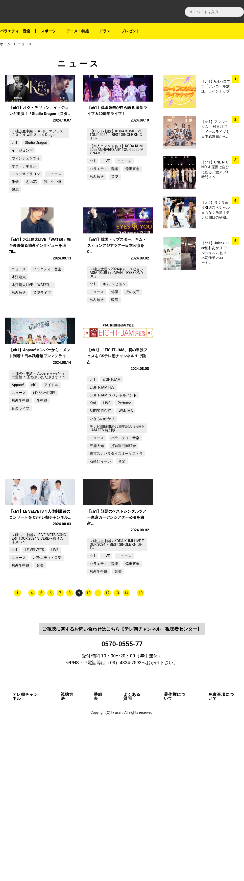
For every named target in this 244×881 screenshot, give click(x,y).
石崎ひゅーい (100, 577)
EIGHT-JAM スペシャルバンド (113, 511)
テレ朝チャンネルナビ (45, 11)
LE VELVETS (34, 704)
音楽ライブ (42, 370)
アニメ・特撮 (77, 31)
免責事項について (221, 851)
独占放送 (97, 215)
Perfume (124, 518)
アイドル (51, 500)
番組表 (98, 851)
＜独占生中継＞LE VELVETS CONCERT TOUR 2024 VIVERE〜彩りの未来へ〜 (39, 692)
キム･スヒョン (114, 361)
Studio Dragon (36, 181)
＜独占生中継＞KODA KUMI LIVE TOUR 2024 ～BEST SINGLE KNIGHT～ (117, 698)
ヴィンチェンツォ (26, 197)
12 (108, 747)
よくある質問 (131, 851)
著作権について (174, 851)
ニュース (25, 44)
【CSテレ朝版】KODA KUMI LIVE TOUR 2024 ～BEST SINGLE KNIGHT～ (116, 173)
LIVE (106, 199)
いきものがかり (102, 534)
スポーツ (48, 31)
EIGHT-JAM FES (102, 503)
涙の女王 (133, 369)
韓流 (15, 228)
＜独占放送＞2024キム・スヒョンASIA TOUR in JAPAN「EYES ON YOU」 (116, 349)
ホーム (5, 44)
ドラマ (105, 31)
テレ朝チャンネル (25, 851)
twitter (236, 79)
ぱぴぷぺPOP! (44, 508)
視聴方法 (67, 851)
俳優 (15, 220)
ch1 (14, 181)
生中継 (42, 516)
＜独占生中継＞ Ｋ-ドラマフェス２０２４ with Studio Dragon (37, 171)
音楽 (114, 215)
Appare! (18, 500)
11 (98, 747)
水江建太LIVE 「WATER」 (32, 362)
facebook (236, 66)
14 (127, 747)
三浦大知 (97, 561)
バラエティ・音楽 (15, 31)
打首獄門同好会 (123, 561)
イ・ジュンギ (22, 189)
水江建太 (19, 354)
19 (141, 747)
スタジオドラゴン (26, 212)
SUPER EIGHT (100, 526)
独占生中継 (53, 220)
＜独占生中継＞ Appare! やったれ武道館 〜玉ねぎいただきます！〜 (38, 490)
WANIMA (125, 526)
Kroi (93, 518)
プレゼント (130, 31)
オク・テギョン (24, 204)
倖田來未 (132, 207)
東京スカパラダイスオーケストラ (116, 569)
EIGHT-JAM (112, 495)
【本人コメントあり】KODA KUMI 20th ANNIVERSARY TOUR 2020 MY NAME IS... (117, 188)
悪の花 (31, 220)
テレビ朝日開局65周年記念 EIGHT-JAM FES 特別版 (117, 543)
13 (117, 747)
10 (89, 747)
